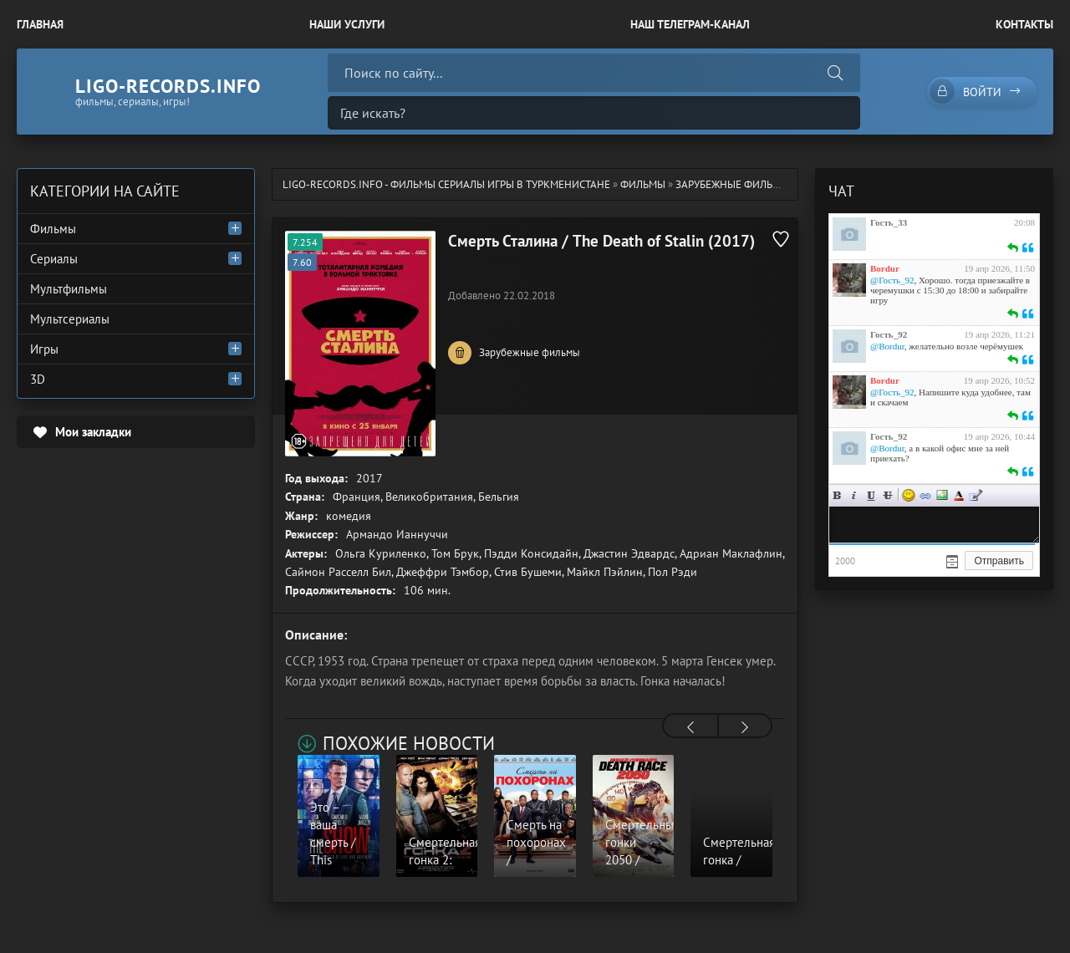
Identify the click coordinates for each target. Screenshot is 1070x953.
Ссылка (925, 495)
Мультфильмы (68, 289)
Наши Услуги (347, 24)
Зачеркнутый (887, 495)
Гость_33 (888, 222)
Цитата (975, 495)
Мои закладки (93, 432)
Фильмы (642, 184)
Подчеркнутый (871, 495)
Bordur (884, 268)
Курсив (854, 495)
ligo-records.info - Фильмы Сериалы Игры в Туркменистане (446, 184)
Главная (40, 24)
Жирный (837, 495)
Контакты (1024, 24)
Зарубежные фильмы (732, 184)
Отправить (999, 561)
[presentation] (690, 727)
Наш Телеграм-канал (690, 24)
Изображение (942, 495)
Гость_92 (888, 334)
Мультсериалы (70, 319)
